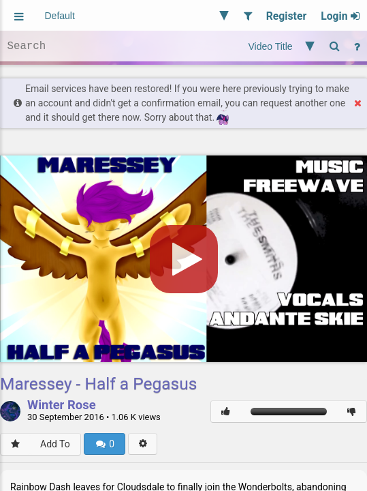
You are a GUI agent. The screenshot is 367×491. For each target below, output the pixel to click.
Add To (55, 443)
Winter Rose (61, 406)
